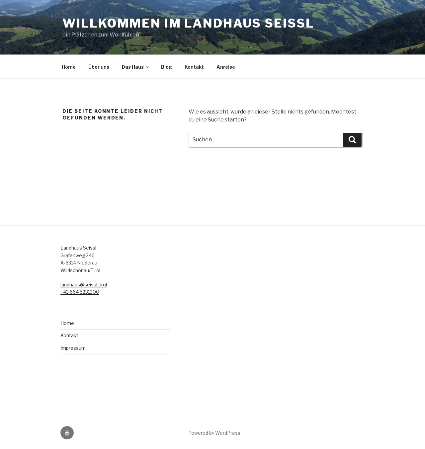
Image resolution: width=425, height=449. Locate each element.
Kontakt (194, 67)
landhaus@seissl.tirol (83, 284)
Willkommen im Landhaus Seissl (188, 23)
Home (69, 67)
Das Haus (136, 67)
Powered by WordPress (214, 433)
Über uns (98, 67)
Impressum (73, 348)
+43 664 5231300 (79, 292)
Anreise (225, 67)
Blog (166, 67)
